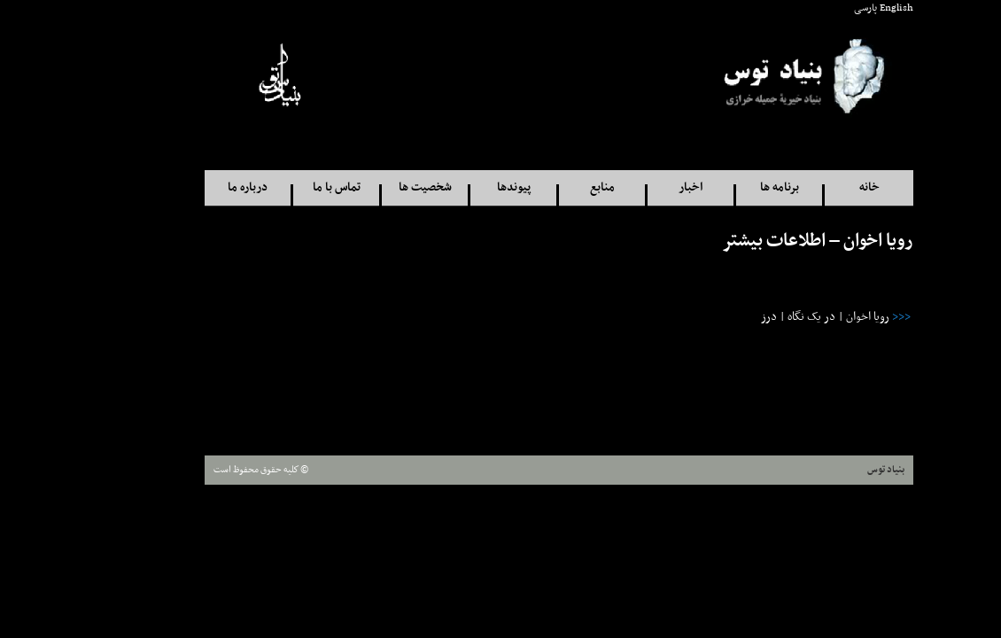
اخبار (632, 187)
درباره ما (189, 187)
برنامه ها (721, 187)
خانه (811, 187)
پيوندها (455, 187)
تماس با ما (278, 187)
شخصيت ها (366, 187)
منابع (544, 187)
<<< (843, 317)
